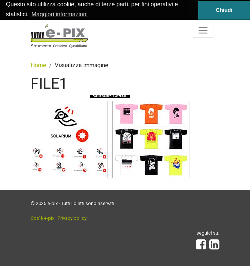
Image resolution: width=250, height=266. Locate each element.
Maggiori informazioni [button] (59, 14)
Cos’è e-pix (42, 218)
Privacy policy (72, 218)
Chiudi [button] (224, 10)
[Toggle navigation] (203, 30)
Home (38, 64)
